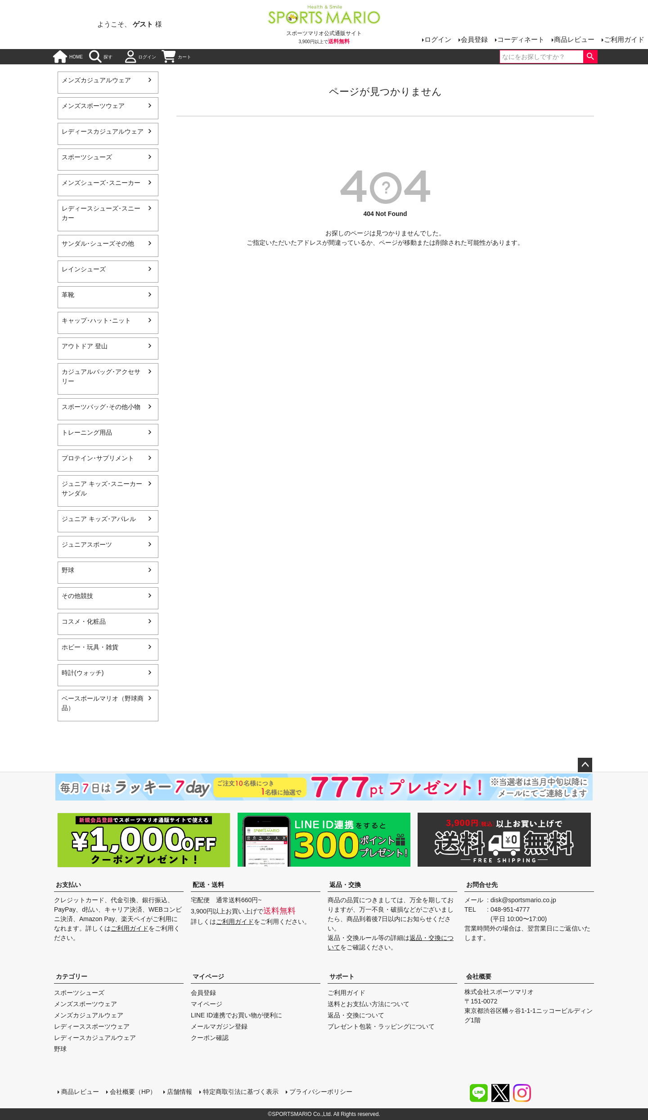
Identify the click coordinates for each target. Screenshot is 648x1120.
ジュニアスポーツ (87, 544)
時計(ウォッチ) (83, 672)
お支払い (68, 884)
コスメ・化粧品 (84, 621)
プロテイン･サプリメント (98, 458)
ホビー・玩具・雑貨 (90, 647)
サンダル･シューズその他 (98, 243)
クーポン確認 (210, 1037)
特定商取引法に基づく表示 (241, 1091)
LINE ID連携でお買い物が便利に (236, 1015)
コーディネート (520, 39)
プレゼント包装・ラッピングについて (381, 1026)
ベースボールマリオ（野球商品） (103, 703)
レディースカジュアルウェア (103, 131)
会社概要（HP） (133, 1091)
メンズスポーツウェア (93, 105)
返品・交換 (345, 884)
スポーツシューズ (87, 157)
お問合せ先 (482, 884)
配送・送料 (208, 884)
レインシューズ (84, 269)
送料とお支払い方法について (369, 1004)
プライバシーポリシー (320, 1091)
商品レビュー (574, 39)
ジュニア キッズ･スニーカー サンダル (102, 488)
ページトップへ (585, 765)
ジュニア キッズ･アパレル (99, 518)
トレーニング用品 (87, 432)
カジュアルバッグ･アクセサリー (101, 376)
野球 (68, 570)
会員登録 (474, 39)
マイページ (208, 976)
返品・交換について (356, 1015)
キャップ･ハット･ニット (96, 320)
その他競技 (77, 595)
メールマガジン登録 (219, 1026)
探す (100, 56)
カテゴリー (71, 976)
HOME (68, 56)
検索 (590, 56)
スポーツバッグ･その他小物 (101, 406)
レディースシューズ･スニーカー (101, 213)
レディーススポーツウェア (92, 1026)
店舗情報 (179, 1091)
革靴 (68, 294)
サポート (342, 976)
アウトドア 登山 (85, 346)
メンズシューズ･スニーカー (101, 182)
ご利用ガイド (624, 39)
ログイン (437, 39)
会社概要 (478, 976)
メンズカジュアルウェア (96, 80)
